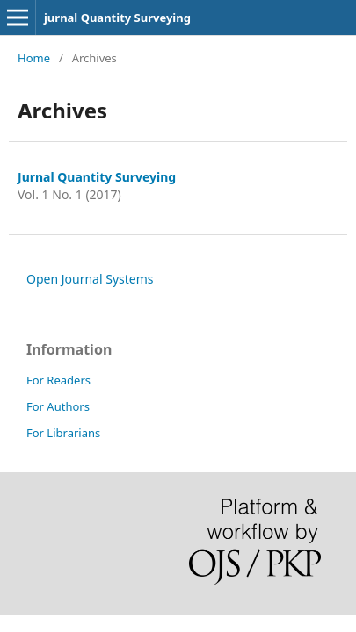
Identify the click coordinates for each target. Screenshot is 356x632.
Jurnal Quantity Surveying (97, 177)
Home (34, 58)
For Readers (58, 380)
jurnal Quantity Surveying (117, 17)
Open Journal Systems (90, 278)
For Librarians (63, 433)
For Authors (58, 406)
